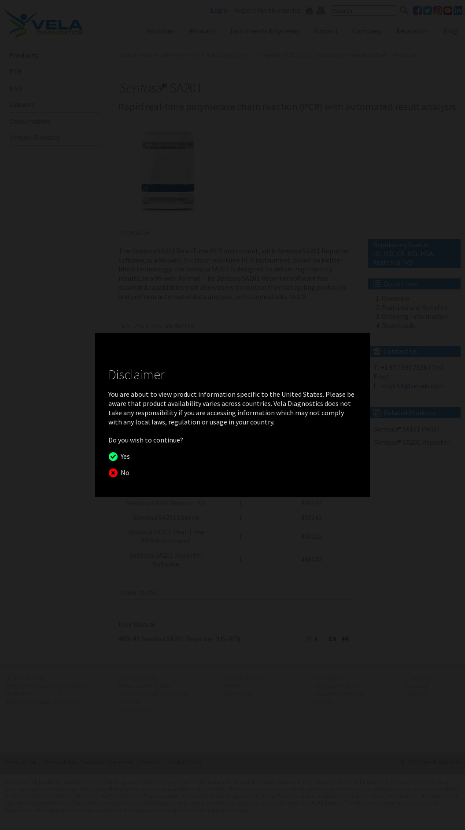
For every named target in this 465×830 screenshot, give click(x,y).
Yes (124, 456)
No (123, 472)
